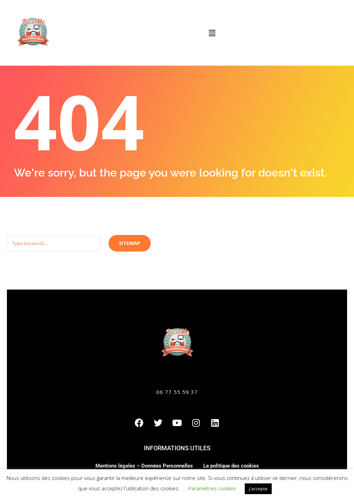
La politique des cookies (231, 466)
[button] (212, 32)
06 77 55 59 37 (177, 391)
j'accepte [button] (258, 488)
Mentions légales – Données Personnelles (144, 466)
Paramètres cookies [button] (212, 488)
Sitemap (129, 243)
